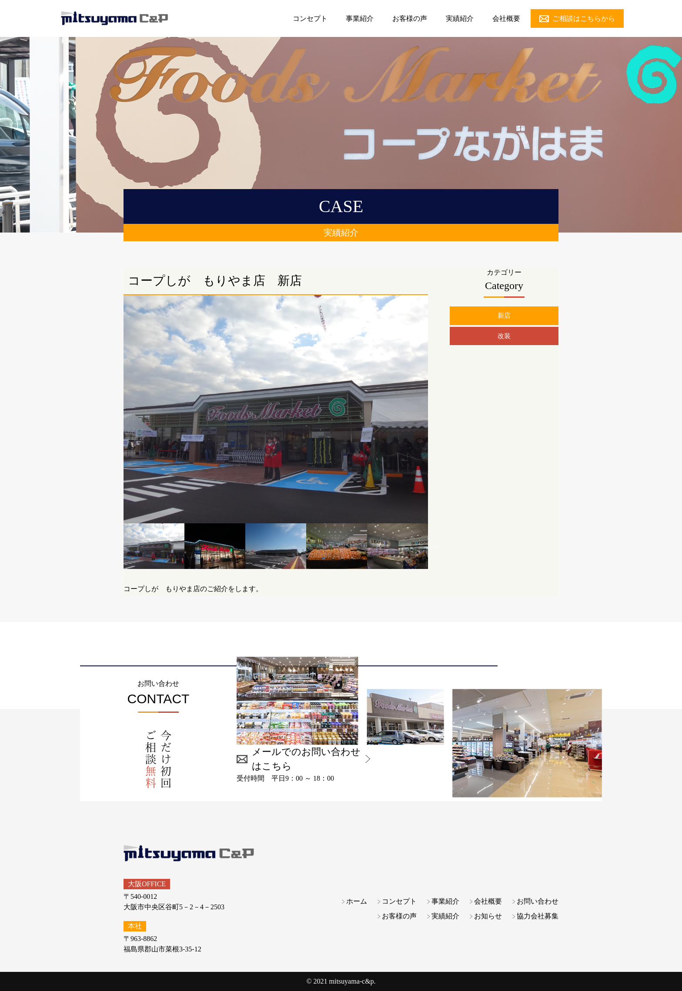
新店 (504, 315)
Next (434, 546)
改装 (504, 336)
